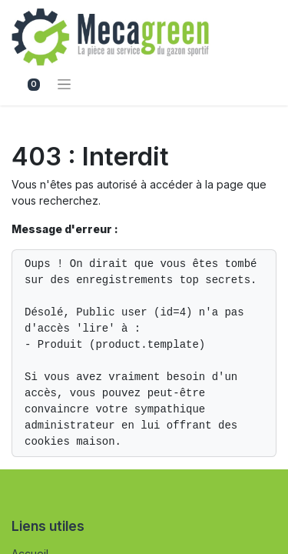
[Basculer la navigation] (64, 83)
